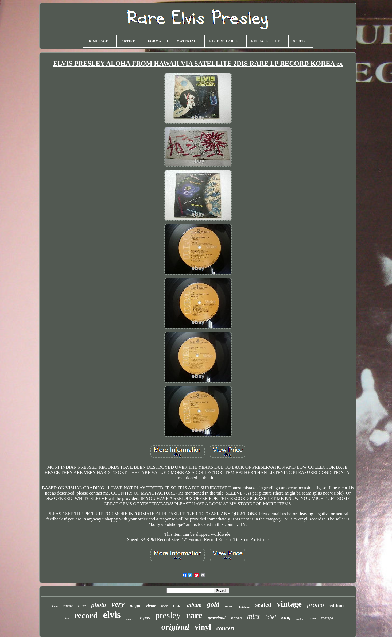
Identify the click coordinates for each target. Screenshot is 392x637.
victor (151, 606)
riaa (177, 605)
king (286, 617)
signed (236, 618)
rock (164, 606)
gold (213, 604)
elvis (112, 615)
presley (168, 615)
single (68, 606)
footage (327, 618)
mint (253, 616)
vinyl (203, 627)
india (312, 618)
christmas (244, 606)
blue (82, 605)
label (270, 617)
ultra (66, 618)
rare (194, 615)
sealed (263, 604)
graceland (217, 618)
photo (98, 604)
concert (225, 628)
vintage (289, 603)
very (117, 604)
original (175, 626)
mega (135, 605)
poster (299, 618)
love (55, 606)
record (86, 615)
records (130, 618)
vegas (144, 617)
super (228, 606)
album (194, 605)
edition (336, 605)
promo (315, 604)
